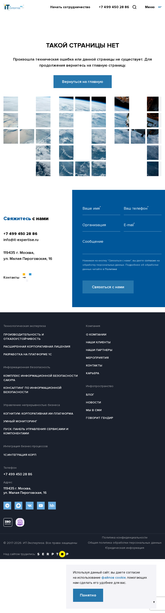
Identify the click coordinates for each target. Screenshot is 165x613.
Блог (90, 394)
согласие (150, 260)
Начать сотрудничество (70, 7)
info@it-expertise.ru (20, 239)
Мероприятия (97, 358)
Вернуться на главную (82, 81)
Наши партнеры (99, 350)
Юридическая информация (124, 548)
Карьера (92, 373)
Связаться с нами (108, 287)
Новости (93, 402)
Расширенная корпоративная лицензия (36, 346)
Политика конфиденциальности (124, 537)
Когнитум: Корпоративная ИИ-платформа (38, 413)
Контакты (94, 365)
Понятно (88, 595)
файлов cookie (113, 577)
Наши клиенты (98, 342)
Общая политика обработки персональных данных (125, 542)
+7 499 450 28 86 (114, 7)
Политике (111, 269)
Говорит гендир (99, 418)
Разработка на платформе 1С (27, 354)
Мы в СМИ (94, 410)
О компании (96, 334)
